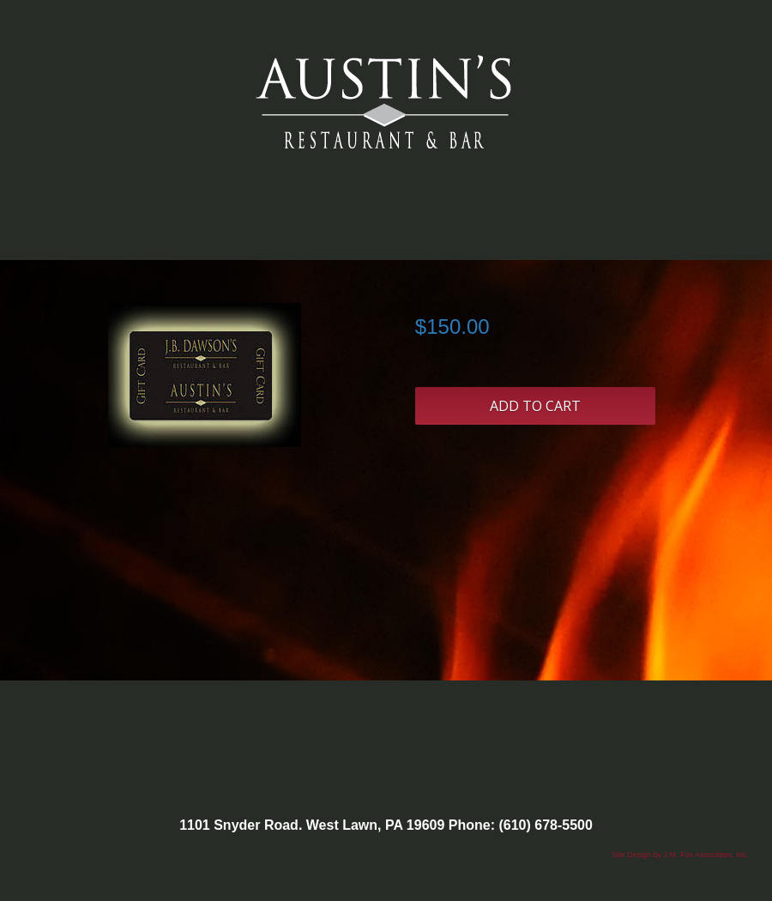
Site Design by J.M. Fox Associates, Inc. (680, 854)
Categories (386, 224)
